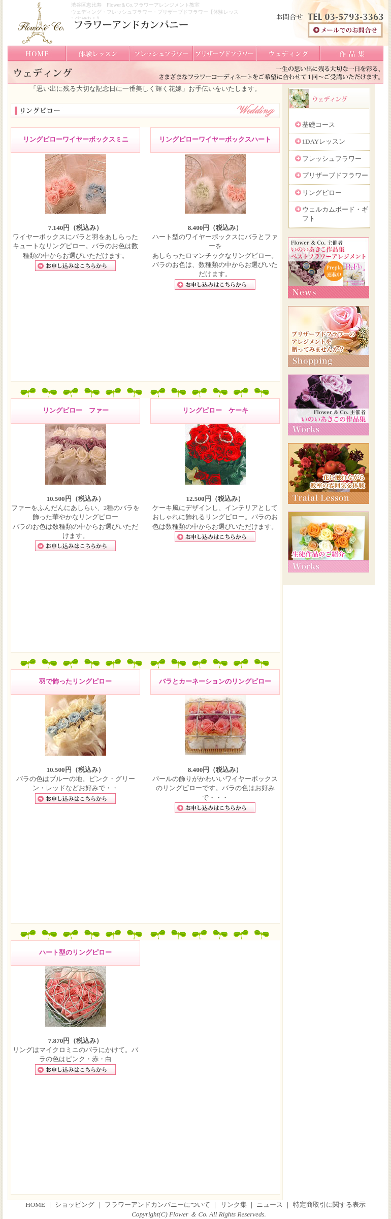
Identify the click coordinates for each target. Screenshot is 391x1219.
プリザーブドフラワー (335, 175)
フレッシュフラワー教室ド (161, 53)
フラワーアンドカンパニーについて (157, 1204)
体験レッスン (97, 53)
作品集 (351, 53)
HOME (35, 1204)
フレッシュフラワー (332, 158)
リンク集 (233, 1204)
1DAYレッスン (324, 141)
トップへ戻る (37, 53)
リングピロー (322, 192)
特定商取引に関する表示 (329, 1204)
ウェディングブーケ (288, 53)
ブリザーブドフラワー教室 (224, 53)
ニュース (269, 1204)
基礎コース (318, 124)
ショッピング (75, 1204)
